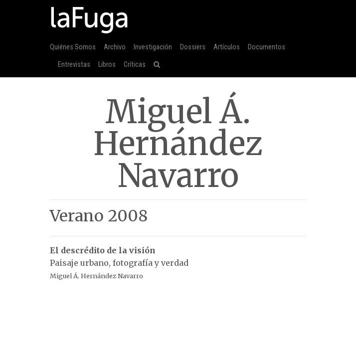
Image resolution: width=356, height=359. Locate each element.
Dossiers (192, 47)
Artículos (226, 47)
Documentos (266, 47)
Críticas (135, 64)
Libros (107, 64)
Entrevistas (74, 64)
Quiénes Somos (73, 47)
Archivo (115, 47)
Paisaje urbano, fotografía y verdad (178, 258)
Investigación (153, 47)
